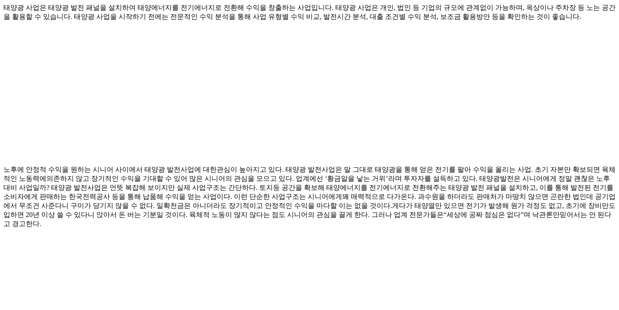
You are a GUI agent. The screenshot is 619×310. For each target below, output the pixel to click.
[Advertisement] (261, 89)
